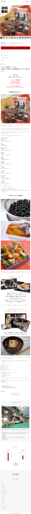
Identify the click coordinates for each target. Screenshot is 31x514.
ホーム (1, 3)
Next (30, 21)
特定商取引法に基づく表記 (4, 55)
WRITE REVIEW (15, 394)
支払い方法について (4, 489)
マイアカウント (4, 500)
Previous (1, 21)
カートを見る (3, 506)
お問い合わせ (3, 508)
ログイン (3, 504)
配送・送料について (4, 485)
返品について (2, 53)
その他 (3, 3)
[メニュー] (30, 1)
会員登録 (3, 502)
